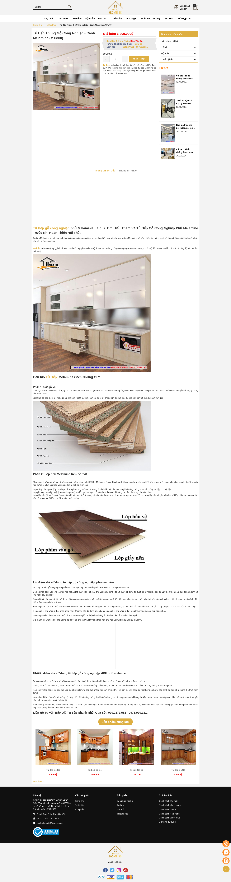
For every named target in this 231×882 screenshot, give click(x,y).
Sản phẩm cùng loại (115, 721)
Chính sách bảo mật (168, 801)
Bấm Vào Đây (137, 41)
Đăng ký (183, 9)
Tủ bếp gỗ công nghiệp (51, 228)
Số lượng (107, 54)
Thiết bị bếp (122, 814)
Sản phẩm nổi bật (125, 801)
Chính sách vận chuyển (170, 805)
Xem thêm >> (39, 781)
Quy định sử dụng (167, 822)
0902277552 (128, 47)
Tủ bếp (120, 805)
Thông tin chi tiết (104, 170)
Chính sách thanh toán (169, 818)
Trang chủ (79, 801)
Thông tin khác (128, 170)
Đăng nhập (185, 6)
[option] (53, 753)
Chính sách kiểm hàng (169, 814)
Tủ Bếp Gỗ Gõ (53, 770)
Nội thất (120, 809)
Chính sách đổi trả (167, 809)
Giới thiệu (79, 805)
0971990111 (142, 47)
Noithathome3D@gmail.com (49, 823)
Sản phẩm (79, 809)
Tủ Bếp (51, 377)
